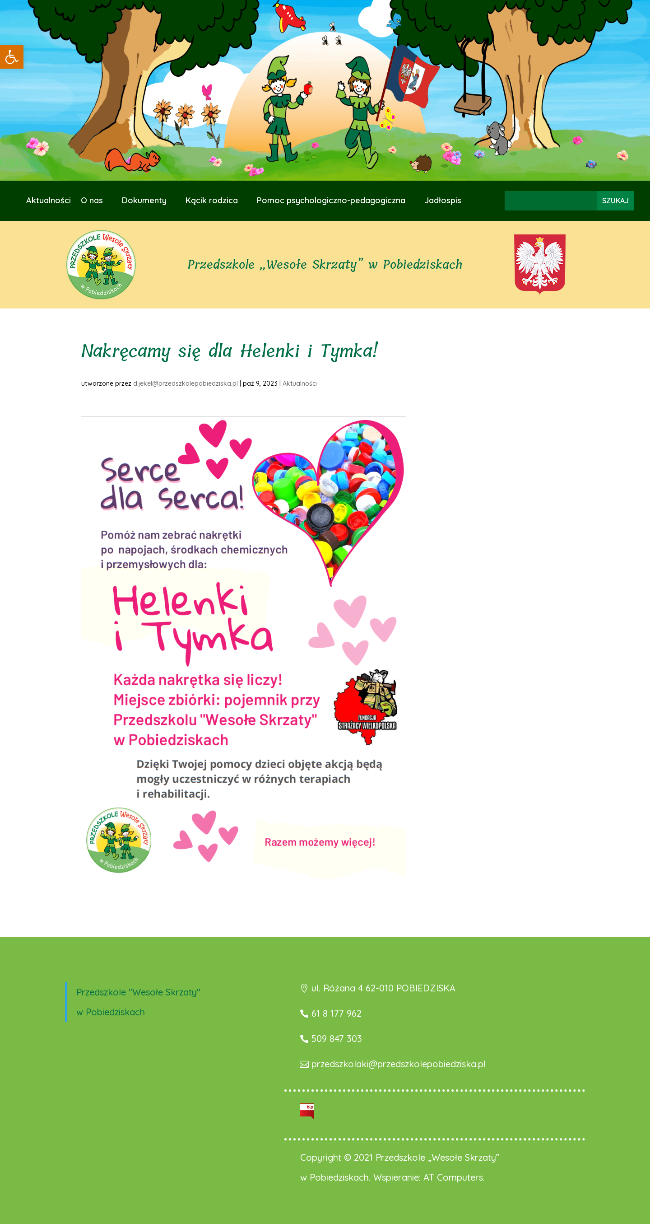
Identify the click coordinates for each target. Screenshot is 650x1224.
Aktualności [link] (48, 201)
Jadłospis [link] (442, 201)
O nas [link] (92, 201)
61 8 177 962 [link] (336, 1013)
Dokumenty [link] (144, 201)
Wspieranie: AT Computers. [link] (429, 1177)
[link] (11, 57)
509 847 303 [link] (336, 1038)
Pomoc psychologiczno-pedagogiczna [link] (331, 201)
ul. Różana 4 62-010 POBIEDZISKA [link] (383, 988)
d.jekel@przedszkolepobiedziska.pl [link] (185, 383)
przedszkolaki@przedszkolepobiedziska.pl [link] (398, 1064)
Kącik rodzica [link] (212, 201)
